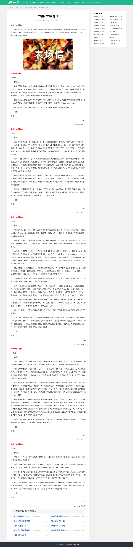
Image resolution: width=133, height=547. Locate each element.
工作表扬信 (113, 23)
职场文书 (76, 2)
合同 (47, 2)
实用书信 (33, 2)
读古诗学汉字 (98, 35)
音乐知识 (54, 2)
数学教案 (113, 38)
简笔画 (68, 2)
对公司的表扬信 (99, 29)
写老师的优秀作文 (100, 32)
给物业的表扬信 (99, 26)
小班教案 (97, 38)
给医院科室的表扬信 (115, 20)
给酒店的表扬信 (115, 26)
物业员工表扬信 (57, 516)
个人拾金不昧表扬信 (115, 29)
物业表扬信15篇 (20, 526)
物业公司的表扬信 (58, 530)
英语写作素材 (98, 41)
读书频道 (98, 2)
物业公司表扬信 (20, 535)
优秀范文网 (19, 7)
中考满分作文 (114, 35)
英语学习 (90, 2)
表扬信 (34, 7)
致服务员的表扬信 (116, 17)
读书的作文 (113, 32)
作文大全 (25, 2)
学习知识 (41, 2)
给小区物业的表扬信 (22, 521)
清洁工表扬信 (98, 17)
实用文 (83, 2)
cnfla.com (68, 544)
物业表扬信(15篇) (58, 521)
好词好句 (113, 44)
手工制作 (61, 2)
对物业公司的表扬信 (22, 530)
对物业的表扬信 (20, 516)
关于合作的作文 (99, 44)
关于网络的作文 (115, 41)
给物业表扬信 (98, 23)
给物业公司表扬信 (58, 526)
